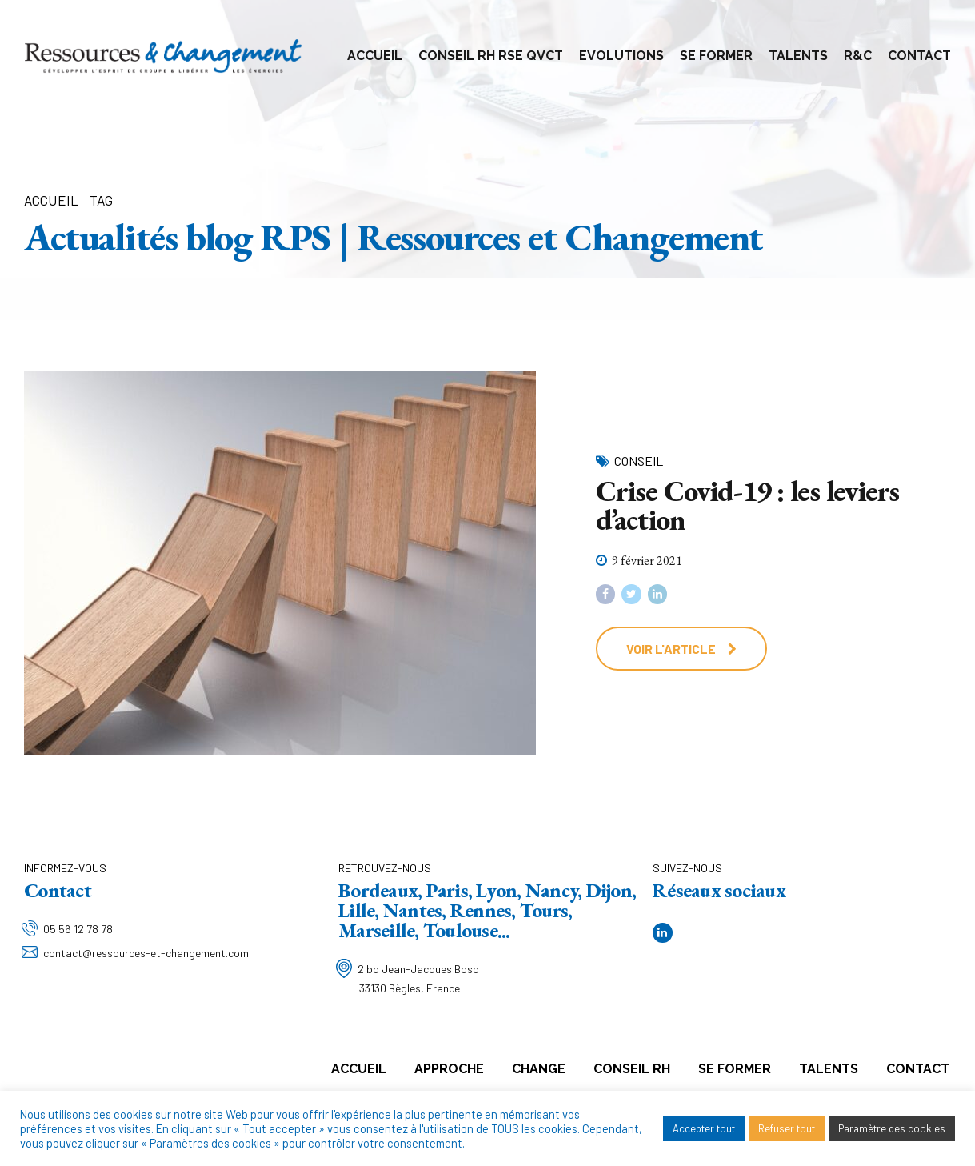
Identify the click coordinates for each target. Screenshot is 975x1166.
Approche (449, 1068)
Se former (716, 55)
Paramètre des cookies (891, 1128)
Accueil (374, 55)
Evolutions (621, 55)
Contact (919, 55)
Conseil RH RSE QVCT (490, 55)
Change (538, 1068)
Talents (798, 55)
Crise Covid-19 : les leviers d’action (748, 505)
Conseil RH (631, 1068)
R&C (858, 55)
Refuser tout (786, 1128)
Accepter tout (704, 1128)
